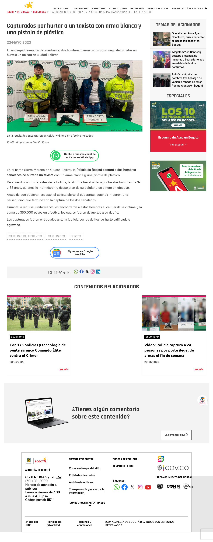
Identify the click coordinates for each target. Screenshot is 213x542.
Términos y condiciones (84, 532)
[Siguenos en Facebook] (117, 497)
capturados (56, 246)
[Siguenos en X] (132, 497)
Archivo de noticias (81, 491)
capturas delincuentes (25, 246)
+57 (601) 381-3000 (43, 488)
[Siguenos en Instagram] (140, 497)
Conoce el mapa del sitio (84, 477)
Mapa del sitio (32, 532)
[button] (76, 282)
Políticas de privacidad (54, 532)
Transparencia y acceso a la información (86, 500)
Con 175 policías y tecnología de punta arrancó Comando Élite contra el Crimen (38, 359)
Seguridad (39, 21)
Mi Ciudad (23, 21)
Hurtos (76, 246)
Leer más (64, 379)
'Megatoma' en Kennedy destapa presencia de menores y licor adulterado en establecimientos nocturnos (188, 69)
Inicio (10, 21)
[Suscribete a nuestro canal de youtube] (148, 497)
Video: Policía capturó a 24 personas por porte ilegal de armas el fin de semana (169, 359)
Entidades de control (82, 484)
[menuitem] (61, 11)
